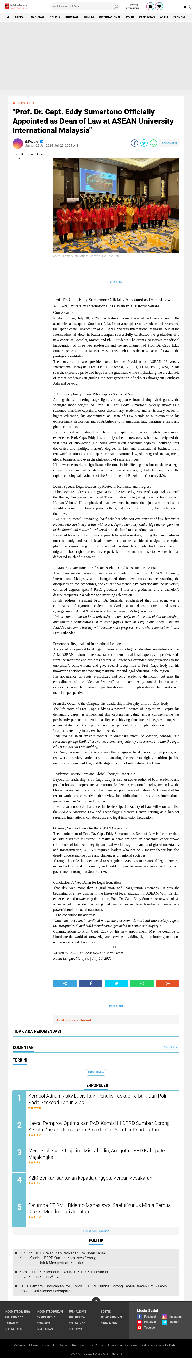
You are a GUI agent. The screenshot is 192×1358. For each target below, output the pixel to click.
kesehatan (147, 17)
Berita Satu (13, 1329)
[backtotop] (96, 1301)
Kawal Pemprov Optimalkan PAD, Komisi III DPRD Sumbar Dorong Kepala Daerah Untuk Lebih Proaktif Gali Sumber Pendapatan (99, 1126)
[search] (85, 6)
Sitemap (63, 1345)
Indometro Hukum (50, 1311)
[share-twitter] (144, 143)
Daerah (20, 17)
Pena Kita (43, 1323)
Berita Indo (77, 1323)
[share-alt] (65, 983)
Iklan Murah (97, 1345)
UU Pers (33, 1345)
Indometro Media (17, 1311)
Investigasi (45, 1329)
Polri (130, 17)
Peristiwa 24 (14, 1317)
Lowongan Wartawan (123, 1345)
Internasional (110, 17)
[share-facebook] (134, 143)
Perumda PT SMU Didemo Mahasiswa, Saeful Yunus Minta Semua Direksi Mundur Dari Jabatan (99, 1208)
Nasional (38, 17)
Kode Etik (48, 1345)
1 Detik (106, 1311)
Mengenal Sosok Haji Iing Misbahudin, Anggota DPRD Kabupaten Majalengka (98, 1154)
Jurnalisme (77, 1311)
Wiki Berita (77, 1317)
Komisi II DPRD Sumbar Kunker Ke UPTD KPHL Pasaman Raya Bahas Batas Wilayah (64, 1274)
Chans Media (46, 1317)
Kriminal (72, 17)
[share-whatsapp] (153, 143)
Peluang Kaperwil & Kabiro (160, 1345)
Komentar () (169, 143)
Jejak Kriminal (112, 1317)
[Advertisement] (96, 55)
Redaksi (19, 1345)
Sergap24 (75, 1329)
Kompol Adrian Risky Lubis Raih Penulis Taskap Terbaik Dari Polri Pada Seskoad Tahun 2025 (98, 1099)
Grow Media (109, 1323)
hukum (89, 17)
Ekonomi (180, 17)
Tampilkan (170, 1047)
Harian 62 (12, 1323)
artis (164, 17)
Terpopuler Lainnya (96, 1231)
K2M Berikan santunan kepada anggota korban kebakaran (90, 1178)
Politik (55, 17)
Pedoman (79, 1345)
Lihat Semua (96, 1072)
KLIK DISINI (116, 282)
